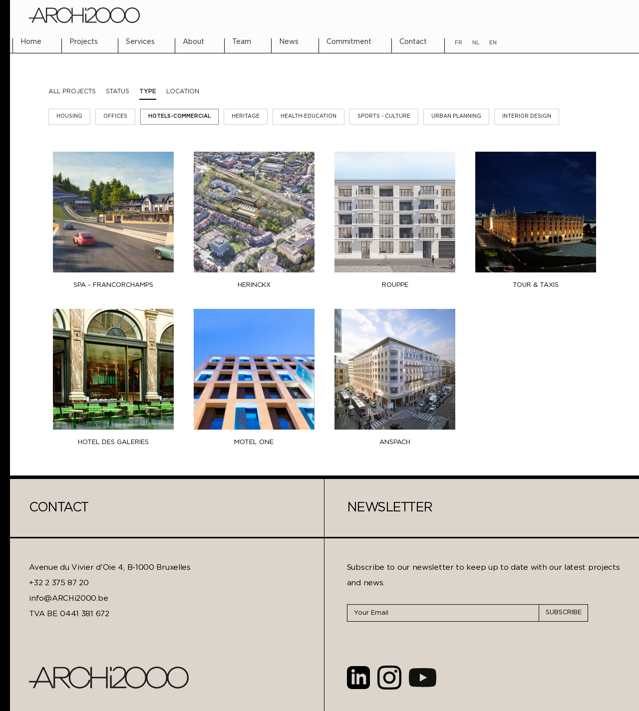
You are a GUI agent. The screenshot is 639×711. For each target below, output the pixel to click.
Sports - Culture (383, 116)
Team (241, 42)
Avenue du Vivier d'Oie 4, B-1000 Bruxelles (109, 567)
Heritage (246, 116)
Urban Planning (456, 116)
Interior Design (526, 116)
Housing (69, 116)
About (193, 42)
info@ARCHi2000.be (68, 598)
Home (30, 42)
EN (493, 42)
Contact (413, 42)
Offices (115, 116)
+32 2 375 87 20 (59, 583)
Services (140, 42)
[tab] (117, 91)
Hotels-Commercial (179, 116)
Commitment (348, 42)
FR (458, 42)
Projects (83, 42)
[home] (84, 15)
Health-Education (308, 116)
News (289, 42)
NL (475, 42)
